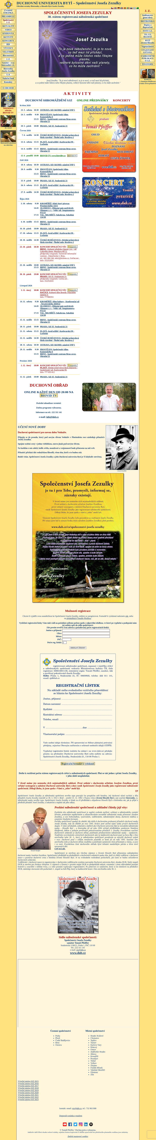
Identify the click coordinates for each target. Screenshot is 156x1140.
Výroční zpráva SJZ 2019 (28, 1090)
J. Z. (8, 59)
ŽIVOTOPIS (148, 64)
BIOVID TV (72, 156)
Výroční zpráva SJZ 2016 (28, 1083)
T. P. (8, 74)
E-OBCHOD (8, 88)
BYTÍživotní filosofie (148, 41)
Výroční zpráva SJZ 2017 (28, 1086)
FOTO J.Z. (148, 31)
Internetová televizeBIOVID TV (8, 109)
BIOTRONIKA (148, 21)
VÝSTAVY (8, 48)
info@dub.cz (52, 417)
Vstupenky (72, 247)
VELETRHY (8, 52)
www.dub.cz (78, 952)
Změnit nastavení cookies (78, 1136)
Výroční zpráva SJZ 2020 (28, 1093)
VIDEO (8, 30)
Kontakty (8, 82)
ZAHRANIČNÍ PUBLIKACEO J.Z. (148, 58)
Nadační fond (8, 78)
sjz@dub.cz (81, 950)
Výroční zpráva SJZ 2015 (28, 1081)
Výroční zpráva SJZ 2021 (28, 1095)
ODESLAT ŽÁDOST (77, 648)
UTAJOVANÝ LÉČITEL (148, 51)
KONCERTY (8, 41)
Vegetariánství (148, 46)
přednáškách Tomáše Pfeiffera (79, 618)
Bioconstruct (8, 55)
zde (126, 616)
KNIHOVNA (8, 33)
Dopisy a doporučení (148, 26)
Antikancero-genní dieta (148, 16)
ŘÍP (8, 44)
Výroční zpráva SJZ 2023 (28, 1099)
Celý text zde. (60, 849)
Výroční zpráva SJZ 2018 (28, 1088)
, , (57, 110)
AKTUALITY (8, 26)
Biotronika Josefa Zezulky (8, 70)
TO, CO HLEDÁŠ (148, 35)
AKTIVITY (8, 37)
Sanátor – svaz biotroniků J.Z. (8, 64)
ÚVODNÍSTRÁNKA (8, 11)
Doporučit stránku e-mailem (70, 1116)
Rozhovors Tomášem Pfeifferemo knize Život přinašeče (147, 80)
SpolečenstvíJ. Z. (8, 21)
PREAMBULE (8, 16)
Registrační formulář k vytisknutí (78, 763)
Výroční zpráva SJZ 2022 (28, 1097)
